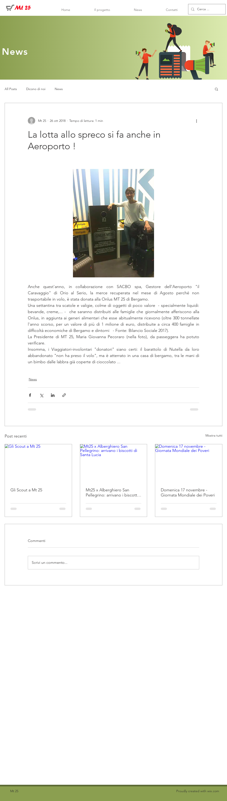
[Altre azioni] (196, 120)
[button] (216, 89)
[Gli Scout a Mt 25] (38, 463)
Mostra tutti (213, 435)
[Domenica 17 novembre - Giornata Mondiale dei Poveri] (188, 463)
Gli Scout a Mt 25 (26, 490)
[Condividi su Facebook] (30, 395)
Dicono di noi (35, 89)
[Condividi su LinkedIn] (52, 395)
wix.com (213, 791)
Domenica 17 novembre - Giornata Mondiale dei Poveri (188, 492)
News (59, 89)
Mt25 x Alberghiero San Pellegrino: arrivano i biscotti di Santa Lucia (112, 492)
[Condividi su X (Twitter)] (41, 395)
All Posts (11, 89)
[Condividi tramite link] (64, 395)
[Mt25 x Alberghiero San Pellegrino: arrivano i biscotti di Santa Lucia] (113, 463)
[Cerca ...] (206, 9)
